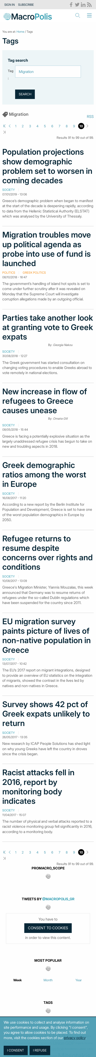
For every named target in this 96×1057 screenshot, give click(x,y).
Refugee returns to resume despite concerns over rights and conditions (47, 553)
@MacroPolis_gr (58, 899)
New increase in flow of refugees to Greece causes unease (44, 401)
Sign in (9, 4)
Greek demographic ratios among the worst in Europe (44, 474)
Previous (10, 126)
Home (20, 31)
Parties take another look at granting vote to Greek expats (47, 327)
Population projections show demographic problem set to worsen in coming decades (47, 166)
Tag (10, 71)
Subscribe (26, 4)
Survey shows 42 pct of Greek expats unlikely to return (46, 714)
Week (17, 980)
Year (78, 980)
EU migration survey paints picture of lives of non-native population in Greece (46, 636)
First (4, 126)
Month (48, 980)
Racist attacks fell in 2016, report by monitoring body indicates (38, 787)
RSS (90, 116)
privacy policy (74, 1037)
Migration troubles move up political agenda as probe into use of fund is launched (46, 249)
